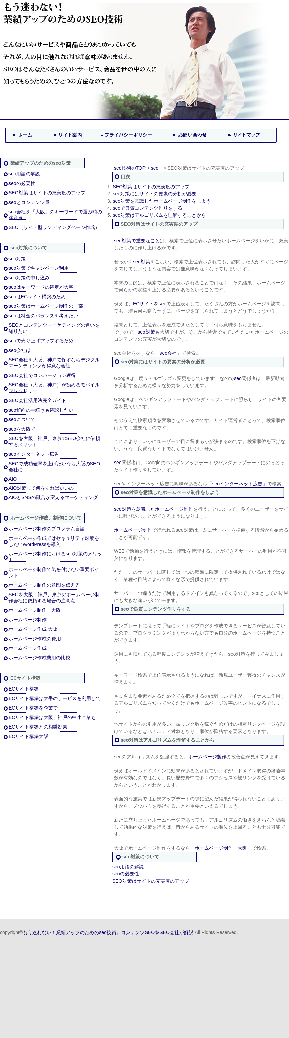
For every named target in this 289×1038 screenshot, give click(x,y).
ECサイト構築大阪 (28, 736)
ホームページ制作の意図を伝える (44, 585)
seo (155, 168)
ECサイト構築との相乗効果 (37, 727)
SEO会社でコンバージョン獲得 (42, 375)
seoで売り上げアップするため (40, 340)
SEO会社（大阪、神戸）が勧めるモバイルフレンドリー (54, 388)
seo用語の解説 (24, 173)
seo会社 (168, 353)
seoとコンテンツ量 (29, 202)
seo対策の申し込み (29, 277)
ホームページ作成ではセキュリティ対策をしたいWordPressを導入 (53, 541)
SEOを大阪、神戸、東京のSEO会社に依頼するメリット (54, 441)
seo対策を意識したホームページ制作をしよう (162, 201)
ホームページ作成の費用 (34, 638)
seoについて (21, 419)
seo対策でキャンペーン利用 (38, 268)
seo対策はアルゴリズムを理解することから (159, 215)
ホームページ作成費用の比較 (39, 657)
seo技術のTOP (130, 168)
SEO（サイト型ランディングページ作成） (54, 227)
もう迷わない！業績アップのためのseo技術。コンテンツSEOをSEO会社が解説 (108, 932)
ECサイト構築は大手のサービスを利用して (54, 698)
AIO (12, 479)
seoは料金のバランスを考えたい (43, 315)
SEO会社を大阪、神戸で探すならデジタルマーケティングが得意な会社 (54, 363)
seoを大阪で (21, 429)
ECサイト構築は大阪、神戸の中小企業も (52, 717)
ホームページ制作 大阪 (34, 610)
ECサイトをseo (149, 303)
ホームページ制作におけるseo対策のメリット (55, 557)
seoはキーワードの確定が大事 (40, 287)
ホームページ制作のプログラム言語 (46, 528)
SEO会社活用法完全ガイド (37, 400)
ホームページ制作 (27, 619)
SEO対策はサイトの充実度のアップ (46, 192)
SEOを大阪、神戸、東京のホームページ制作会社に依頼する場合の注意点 (54, 597)
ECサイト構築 (23, 689)
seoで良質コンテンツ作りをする (148, 208)
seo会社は (19, 350)
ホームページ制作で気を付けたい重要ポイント (53, 572)
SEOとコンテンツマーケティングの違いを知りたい (54, 328)
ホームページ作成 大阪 (32, 629)
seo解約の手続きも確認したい (40, 410)
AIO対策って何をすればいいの (41, 488)
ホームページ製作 (207, 756)
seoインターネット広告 (33, 454)
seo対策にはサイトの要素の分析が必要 (155, 193)
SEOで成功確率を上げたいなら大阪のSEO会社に (54, 466)
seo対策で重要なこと (137, 240)
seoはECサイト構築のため (37, 296)
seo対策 (17, 258)
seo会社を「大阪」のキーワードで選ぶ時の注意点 (55, 215)
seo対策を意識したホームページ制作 (153, 509)
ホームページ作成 (27, 648)
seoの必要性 (21, 183)
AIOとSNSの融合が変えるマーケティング (53, 497)
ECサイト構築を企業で (33, 708)
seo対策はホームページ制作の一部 (45, 306)
